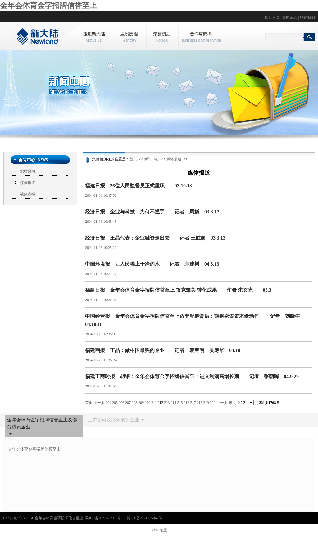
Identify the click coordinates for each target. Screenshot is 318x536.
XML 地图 (159, 530)
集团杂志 (289, 17)
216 (186, 403)
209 (141, 403)
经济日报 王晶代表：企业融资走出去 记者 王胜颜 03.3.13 (155, 238)
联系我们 (307, 17)
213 (167, 403)
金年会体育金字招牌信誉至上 (48, 6)
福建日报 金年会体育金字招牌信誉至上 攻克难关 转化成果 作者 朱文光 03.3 (178, 290)
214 (173, 403)
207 (128, 403)
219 (206, 403)
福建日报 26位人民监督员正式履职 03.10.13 (138, 185)
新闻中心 (151, 159)
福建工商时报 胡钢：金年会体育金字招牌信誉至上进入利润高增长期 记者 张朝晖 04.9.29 (192, 376)
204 (108, 403)
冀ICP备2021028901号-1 (105, 518)
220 (213, 403)
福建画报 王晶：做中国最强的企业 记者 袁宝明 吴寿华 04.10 (162, 350)
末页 (232, 403)
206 (121, 403)
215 (180, 403)
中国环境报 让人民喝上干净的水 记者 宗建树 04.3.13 (152, 264)
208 (134, 403)
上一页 (99, 403)
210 (147, 403)
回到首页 (272, 17)
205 (115, 403)
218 (199, 403)
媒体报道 (27, 183)
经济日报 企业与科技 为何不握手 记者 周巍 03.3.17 (152, 211)
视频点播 (27, 194)
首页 (133, 159)
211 (154, 403)
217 (193, 403)
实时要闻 (27, 171)
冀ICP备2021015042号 (144, 518)
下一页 (222, 403)
